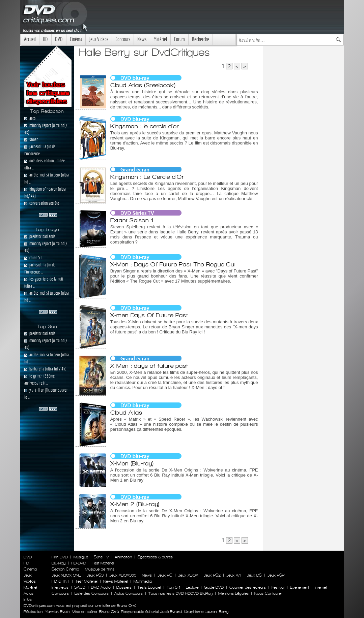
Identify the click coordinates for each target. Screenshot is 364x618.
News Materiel (115, 581)
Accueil (30, 39)
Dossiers (124, 587)
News (141, 39)
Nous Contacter (267, 593)
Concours (122, 39)
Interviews (60, 587)
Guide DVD (214, 587)
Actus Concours (128, 593)
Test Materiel (103, 563)
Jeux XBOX (188, 575)
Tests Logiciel (149, 587)
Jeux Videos (98, 39)
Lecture (192, 587)
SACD (79, 587)
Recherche (200, 39)
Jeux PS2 (212, 575)
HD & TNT (60, 581)
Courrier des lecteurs (247, 587)
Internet (321, 587)
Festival (278, 587)
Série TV (101, 557)
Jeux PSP (276, 575)
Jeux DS (254, 575)
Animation (123, 557)
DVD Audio (101, 587)
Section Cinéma (65, 569)
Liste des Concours (92, 593)
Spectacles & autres (155, 557)
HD (45, 39)
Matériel (160, 39)
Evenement (299, 587)
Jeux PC (165, 575)
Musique (81, 557)
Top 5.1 (173, 587)
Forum (179, 39)
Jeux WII (233, 575)
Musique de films (99, 569)
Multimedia (143, 581)
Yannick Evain (57, 612)
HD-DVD (78, 563)
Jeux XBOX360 (122, 575)
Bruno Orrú (109, 612)
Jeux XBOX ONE (66, 575)
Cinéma (76, 39)
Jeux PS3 (95, 575)
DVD (59, 39)
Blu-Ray (58, 563)
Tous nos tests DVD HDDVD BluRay (180, 593)
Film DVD (60, 557)
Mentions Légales (233, 593)
